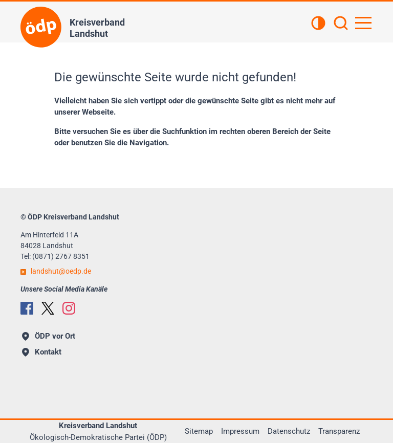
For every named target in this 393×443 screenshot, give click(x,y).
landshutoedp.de (61, 271)
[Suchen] (341, 24)
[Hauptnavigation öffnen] (363, 23)
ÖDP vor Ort (48, 336)
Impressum (240, 431)
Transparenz (339, 431)
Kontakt (41, 352)
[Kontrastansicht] (318, 24)
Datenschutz (289, 431)
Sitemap (199, 431)
